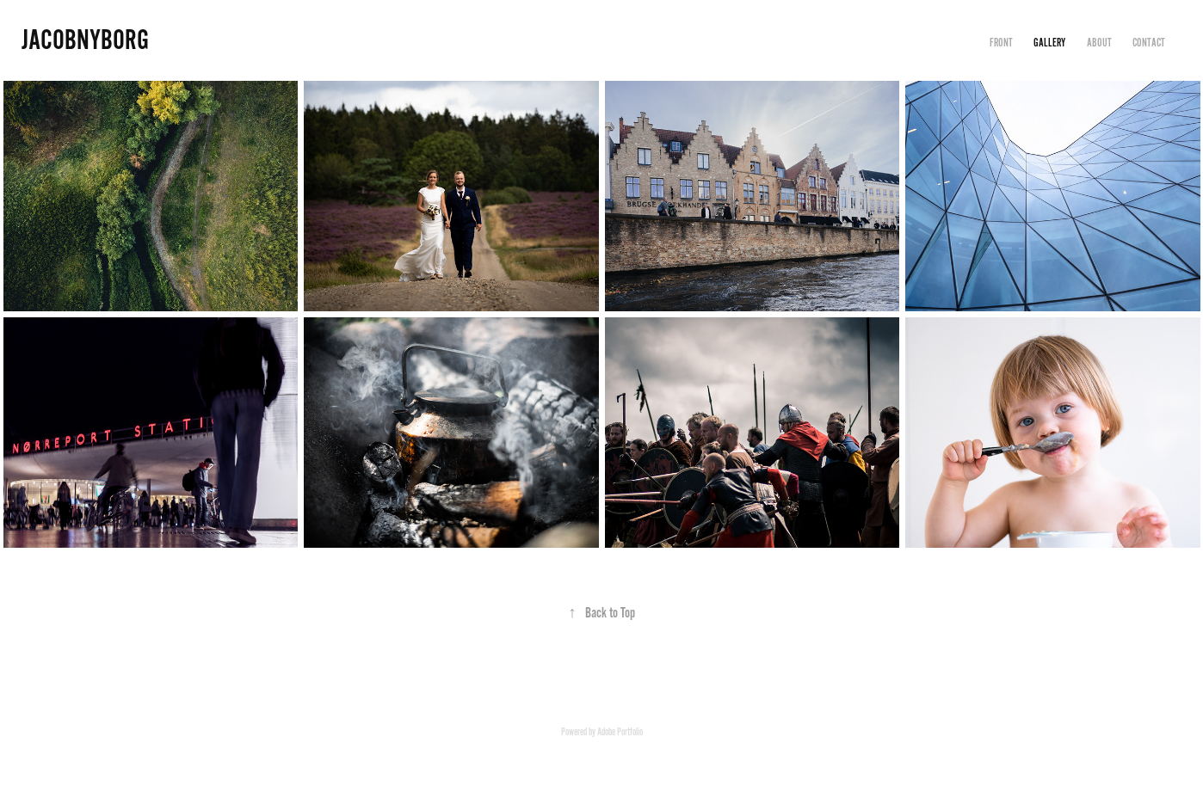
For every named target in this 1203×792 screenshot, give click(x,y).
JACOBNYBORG (85, 40)
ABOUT (1099, 43)
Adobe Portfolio (620, 732)
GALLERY (1049, 43)
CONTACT (1148, 43)
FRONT (1001, 43)
